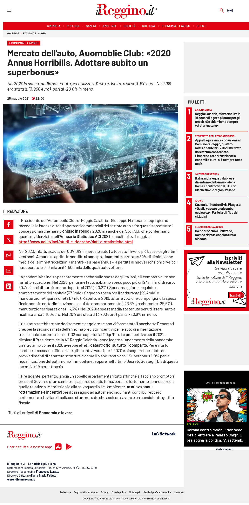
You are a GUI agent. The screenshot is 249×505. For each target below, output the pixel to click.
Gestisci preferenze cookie (157, 492)
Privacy (104, 492)
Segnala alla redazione (85, 492)
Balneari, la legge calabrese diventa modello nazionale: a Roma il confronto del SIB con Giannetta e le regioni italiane (215, 184)
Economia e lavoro (34, 33)
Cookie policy (119, 492)
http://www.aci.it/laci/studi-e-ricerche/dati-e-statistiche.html (76, 241)
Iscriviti (236, 295)
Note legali (134, 492)
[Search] (222, 10)
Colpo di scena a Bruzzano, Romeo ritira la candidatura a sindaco (215, 235)
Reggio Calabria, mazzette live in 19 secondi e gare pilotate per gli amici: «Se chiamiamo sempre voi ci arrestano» (217, 119)
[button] (8, 224)
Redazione (65, 492)
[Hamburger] (5, 10)
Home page (13, 33)
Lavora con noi (182, 492)
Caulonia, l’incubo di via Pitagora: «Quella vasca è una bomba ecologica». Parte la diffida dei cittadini (218, 210)
